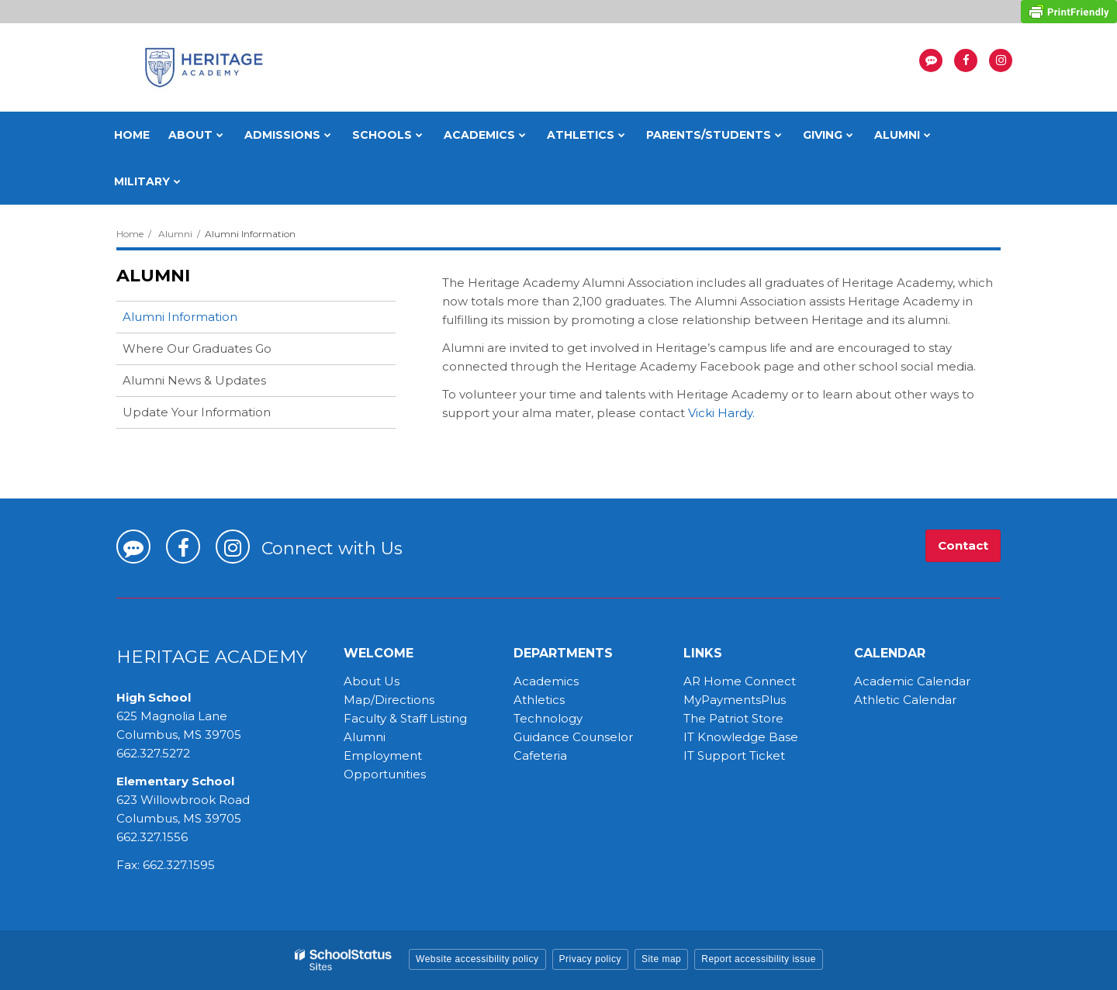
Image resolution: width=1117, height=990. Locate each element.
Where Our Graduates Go (197, 348)
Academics (546, 681)
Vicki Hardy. (721, 412)
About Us (371, 681)
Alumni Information (180, 316)
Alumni (175, 234)
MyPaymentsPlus (734, 699)
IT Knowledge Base (740, 737)
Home (130, 234)
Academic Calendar (912, 681)
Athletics (539, 699)
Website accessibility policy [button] (477, 959)
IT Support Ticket (734, 755)
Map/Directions (389, 699)
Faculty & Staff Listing (405, 718)
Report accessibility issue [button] (758, 959)
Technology (548, 718)
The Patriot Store (733, 718)
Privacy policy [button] (590, 959)
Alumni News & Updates (194, 380)
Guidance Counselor (573, 737)
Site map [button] (661, 959)
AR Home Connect (739, 681)
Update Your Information (197, 412)
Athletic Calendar (905, 699)
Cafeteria (540, 755)
